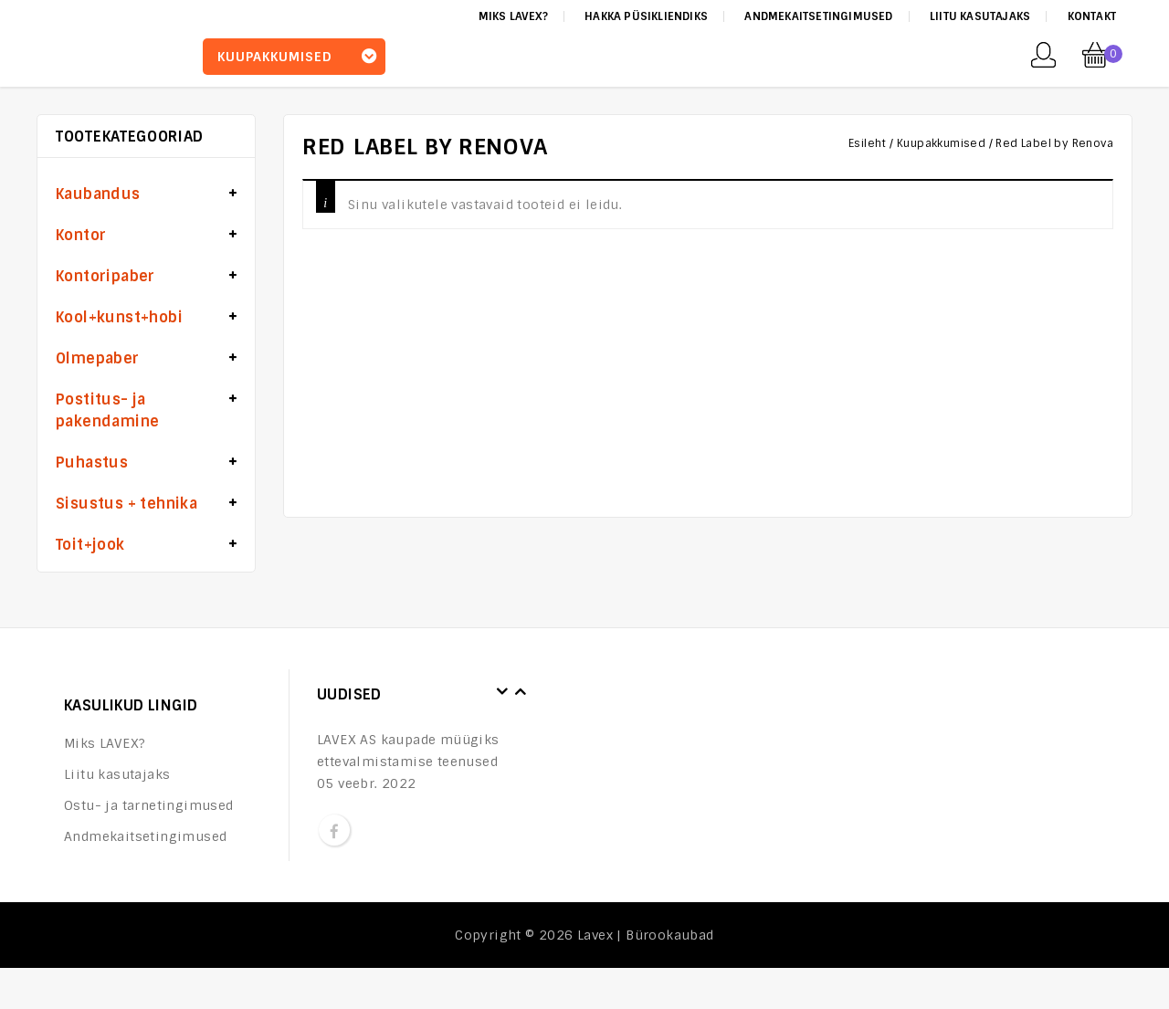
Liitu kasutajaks (980, 16)
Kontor (81, 235)
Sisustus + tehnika (126, 503)
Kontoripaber (105, 276)
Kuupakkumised (941, 143)
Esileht (867, 143)
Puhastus (92, 462)
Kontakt (1092, 16)
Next (520, 692)
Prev (502, 692)
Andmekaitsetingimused (818, 16)
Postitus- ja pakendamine (107, 410)
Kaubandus (98, 194)
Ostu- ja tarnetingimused (149, 805)
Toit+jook (90, 544)
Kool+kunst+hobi (119, 317)
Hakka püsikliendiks (646, 16)
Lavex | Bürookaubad (645, 935)
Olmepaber (98, 358)
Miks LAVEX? (513, 16)
